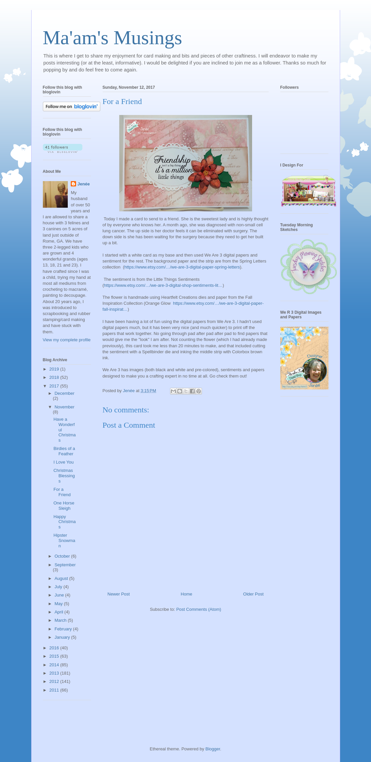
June (59, 595)
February (63, 628)
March (61, 620)
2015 (54, 656)
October (62, 556)
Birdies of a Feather (64, 451)
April (59, 611)
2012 (54, 681)
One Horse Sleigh (63, 505)
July (58, 586)
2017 (54, 385)
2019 (54, 369)
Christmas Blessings (64, 475)
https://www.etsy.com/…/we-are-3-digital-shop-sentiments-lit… (163, 285)
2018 (54, 377)
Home (186, 594)
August (61, 578)
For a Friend (62, 492)
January (62, 637)
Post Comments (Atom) (198, 609)
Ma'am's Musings (112, 38)
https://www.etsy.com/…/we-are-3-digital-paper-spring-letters (182, 267)
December (64, 393)
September (65, 564)
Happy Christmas (64, 521)
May (59, 603)
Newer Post (119, 594)
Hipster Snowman (64, 540)
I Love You (63, 462)
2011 (54, 690)
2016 (54, 647)
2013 (54, 673)
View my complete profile (67, 339)
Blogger (212, 748)
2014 (54, 664)
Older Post (253, 594)
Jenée (83, 183)
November (64, 406)
